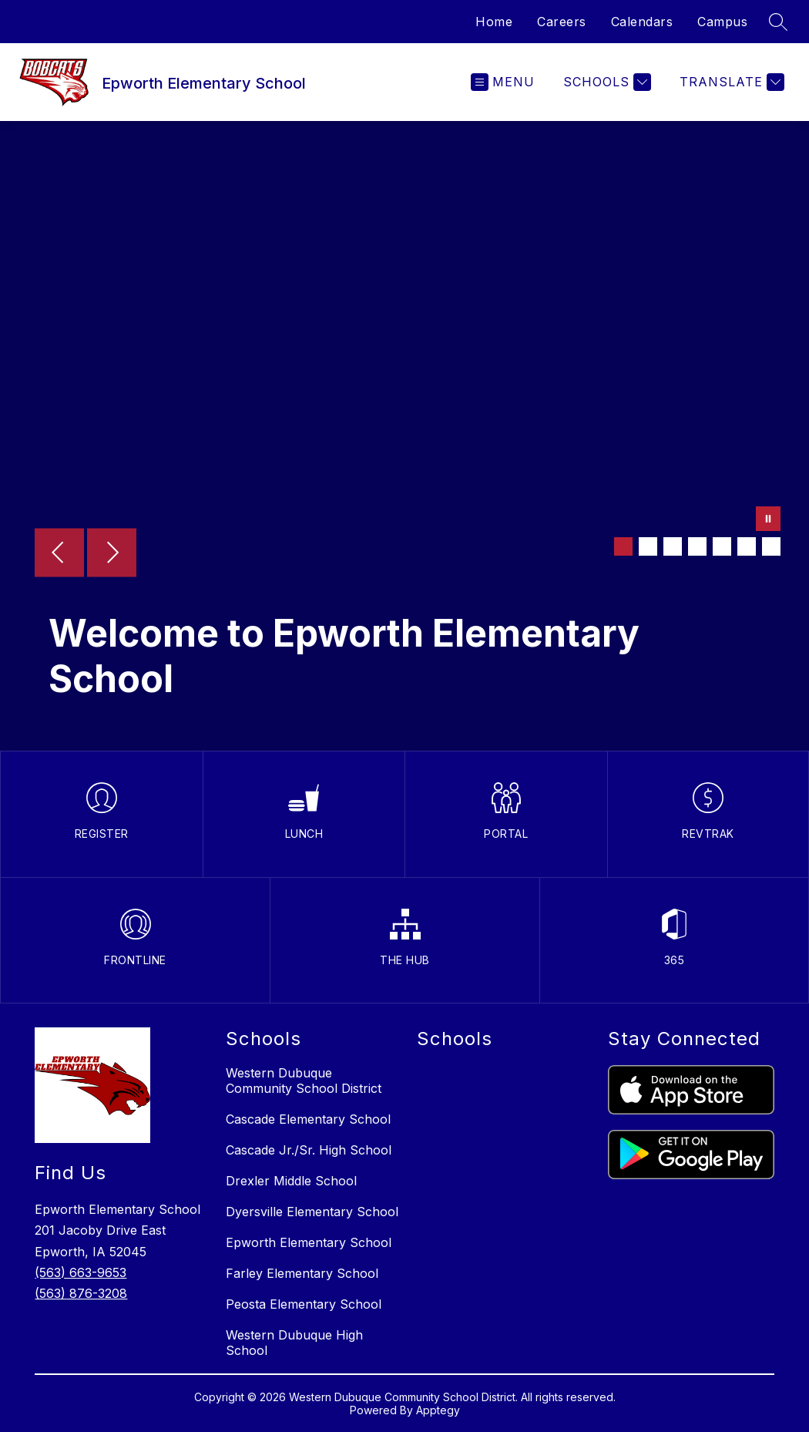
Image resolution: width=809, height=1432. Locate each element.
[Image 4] (697, 546)
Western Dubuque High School (294, 1342)
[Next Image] (111, 554)
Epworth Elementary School (308, 1242)
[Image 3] (672, 546)
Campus (722, 21)
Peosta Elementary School (303, 1304)
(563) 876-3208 (81, 1293)
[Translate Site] (730, 82)
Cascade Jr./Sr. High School (308, 1150)
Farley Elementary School (302, 1273)
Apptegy (438, 1410)
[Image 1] (623, 546)
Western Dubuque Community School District (303, 1080)
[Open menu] (503, 82)
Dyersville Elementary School (312, 1211)
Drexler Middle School (291, 1180)
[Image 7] (771, 546)
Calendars (642, 21)
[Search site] (778, 21)
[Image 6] (746, 546)
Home (493, 21)
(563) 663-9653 (80, 1272)
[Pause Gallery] (768, 520)
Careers (561, 21)
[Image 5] (722, 546)
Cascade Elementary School (308, 1119)
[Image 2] (648, 546)
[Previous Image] (59, 554)
